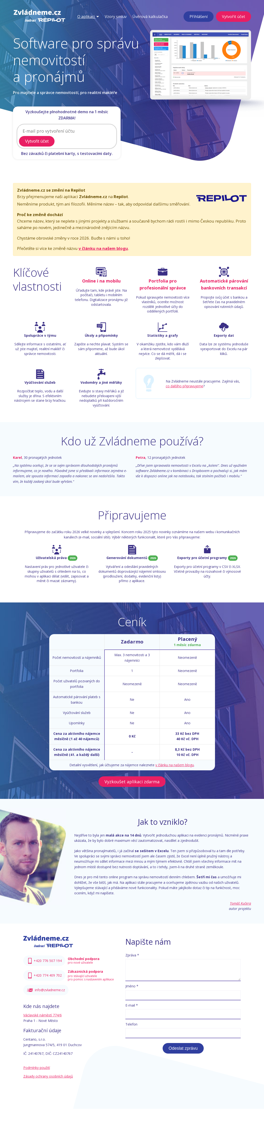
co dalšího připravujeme (184, 386)
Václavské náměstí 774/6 (42, 1015)
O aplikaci (88, 16)
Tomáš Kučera (240, 904)
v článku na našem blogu (103, 249)
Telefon (131, 1024)
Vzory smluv (116, 16)
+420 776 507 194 (48, 961)
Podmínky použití (36, 1068)
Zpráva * (132, 955)
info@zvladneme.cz (50, 990)
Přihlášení (199, 16)
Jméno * (131, 986)
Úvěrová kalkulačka (150, 16)
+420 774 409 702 (48, 975)
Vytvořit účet (233, 16)
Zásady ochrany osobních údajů (48, 1076)
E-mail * (131, 1005)
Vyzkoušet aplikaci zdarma (132, 782)
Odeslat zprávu (183, 1048)
